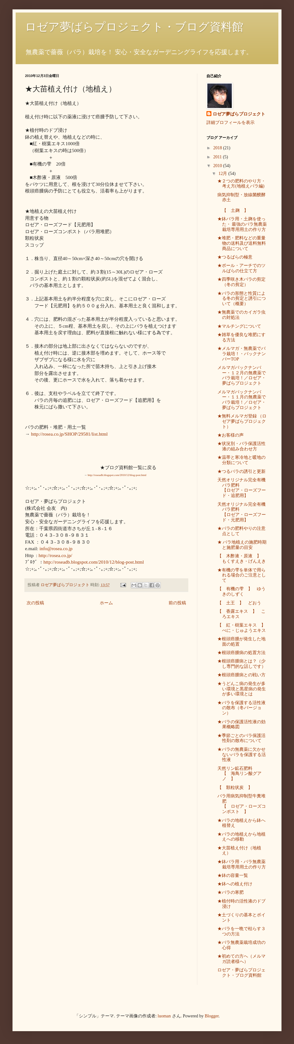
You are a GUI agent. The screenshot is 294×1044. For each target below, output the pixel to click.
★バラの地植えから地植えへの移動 (241, 837)
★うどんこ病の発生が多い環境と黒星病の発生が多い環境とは (241, 689)
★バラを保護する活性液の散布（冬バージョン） (241, 708)
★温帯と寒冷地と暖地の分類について (241, 460)
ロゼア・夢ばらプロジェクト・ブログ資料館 (241, 973)
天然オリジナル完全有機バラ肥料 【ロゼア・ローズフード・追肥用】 (248, 488)
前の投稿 (177, 603)
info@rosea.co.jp (56, 548)
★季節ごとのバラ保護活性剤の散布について (241, 738)
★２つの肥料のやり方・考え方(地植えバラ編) (241, 184)
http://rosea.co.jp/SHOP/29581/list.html (69, 434)
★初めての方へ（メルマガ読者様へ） (241, 959)
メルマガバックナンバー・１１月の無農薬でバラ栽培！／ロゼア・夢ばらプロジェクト (241, 400)
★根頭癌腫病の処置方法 (241, 652)
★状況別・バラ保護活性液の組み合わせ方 (241, 446)
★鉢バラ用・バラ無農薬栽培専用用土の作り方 (241, 864)
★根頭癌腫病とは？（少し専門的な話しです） (241, 664)
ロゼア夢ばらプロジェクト (239, 114)
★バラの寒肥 (230, 892)
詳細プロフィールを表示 (230, 122)
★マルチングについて (239, 326)
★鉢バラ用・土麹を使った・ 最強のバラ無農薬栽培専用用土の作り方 (242, 224)
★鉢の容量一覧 (232, 875)
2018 (218, 148)
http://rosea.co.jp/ (55, 555)
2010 (218, 165)
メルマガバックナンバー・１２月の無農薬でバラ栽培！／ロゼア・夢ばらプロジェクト (241, 375)
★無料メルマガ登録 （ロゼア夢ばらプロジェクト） (242, 421)
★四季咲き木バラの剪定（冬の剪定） (241, 282)
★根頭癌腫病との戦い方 (241, 675)
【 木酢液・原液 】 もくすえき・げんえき (241, 559)
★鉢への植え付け (234, 884)
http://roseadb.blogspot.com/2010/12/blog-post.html (93, 562)
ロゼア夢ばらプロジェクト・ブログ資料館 (134, 27)
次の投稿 (35, 603)
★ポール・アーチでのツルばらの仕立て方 (241, 268)
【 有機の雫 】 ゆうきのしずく (241, 591)
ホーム (106, 603)
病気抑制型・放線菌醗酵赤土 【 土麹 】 (246, 202)
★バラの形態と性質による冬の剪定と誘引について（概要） (241, 298)
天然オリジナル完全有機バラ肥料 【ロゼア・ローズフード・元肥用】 (252, 512)
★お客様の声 (230, 435)
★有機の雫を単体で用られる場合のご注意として (241, 575)
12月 (223, 173)
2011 (218, 157)
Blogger (212, 1016)
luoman (164, 1016)
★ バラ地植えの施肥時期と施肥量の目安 (242, 545)
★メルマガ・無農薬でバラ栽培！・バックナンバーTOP (241, 353)
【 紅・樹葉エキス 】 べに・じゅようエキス (243, 628)
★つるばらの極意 (234, 257)
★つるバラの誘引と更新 (241, 471)
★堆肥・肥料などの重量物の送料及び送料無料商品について (241, 243)
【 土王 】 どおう (239, 603)
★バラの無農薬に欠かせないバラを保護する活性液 (241, 754)
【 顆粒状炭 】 (234, 787)
